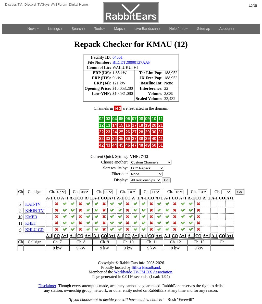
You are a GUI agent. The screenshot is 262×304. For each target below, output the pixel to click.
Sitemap (203, 29)
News (32, 29)
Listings (54, 29)
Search (77, 29)
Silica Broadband (146, 267)
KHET (30, 223)
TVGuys (43, 4)
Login (253, 5)
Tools (98, 29)
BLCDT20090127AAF (131, 62)
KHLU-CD (34, 229)
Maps (118, 29)
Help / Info (177, 29)
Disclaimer (47, 286)
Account (225, 29)
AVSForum (59, 4)
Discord (30, 4)
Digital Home (78, 4)
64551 (118, 57)
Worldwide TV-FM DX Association (143, 272)
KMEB (31, 217)
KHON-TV (34, 210)
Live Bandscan (146, 29)
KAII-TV (33, 204)
